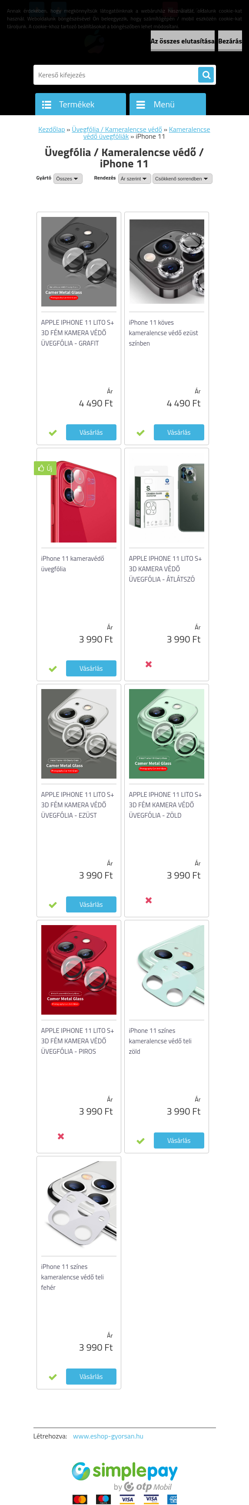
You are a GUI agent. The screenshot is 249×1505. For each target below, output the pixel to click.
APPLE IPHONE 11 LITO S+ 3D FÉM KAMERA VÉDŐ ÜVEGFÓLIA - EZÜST (77, 804)
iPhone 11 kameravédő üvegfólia (72, 563)
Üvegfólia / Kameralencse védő (117, 129)
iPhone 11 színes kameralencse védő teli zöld (160, 1041)
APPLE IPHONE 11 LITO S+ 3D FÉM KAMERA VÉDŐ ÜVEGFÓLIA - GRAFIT (77, 332)
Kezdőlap (51, 129)
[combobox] (134, 178)
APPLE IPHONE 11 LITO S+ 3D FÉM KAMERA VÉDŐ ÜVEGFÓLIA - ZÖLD (165, 804)
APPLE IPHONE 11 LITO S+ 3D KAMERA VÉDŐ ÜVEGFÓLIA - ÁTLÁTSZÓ (165, 568)
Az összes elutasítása (183, 41)
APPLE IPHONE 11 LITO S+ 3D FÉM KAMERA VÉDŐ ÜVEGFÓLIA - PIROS (77, 1041)
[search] (206, 75)
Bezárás (230, 41)
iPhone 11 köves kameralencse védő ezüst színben (163, 332)
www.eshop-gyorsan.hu (108, 1436)
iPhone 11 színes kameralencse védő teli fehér (72, 1277)
